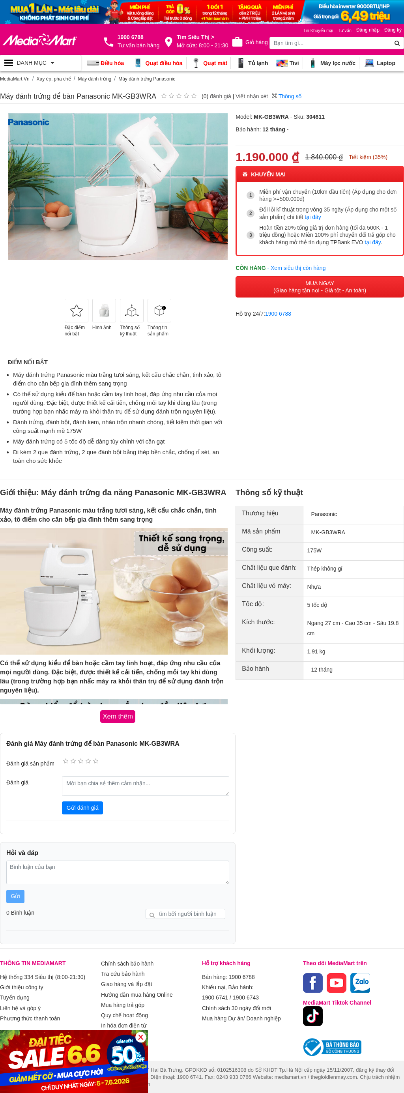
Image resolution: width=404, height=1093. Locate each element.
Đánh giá (17, 782)
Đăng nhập (368, 30)
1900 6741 (215, 995)
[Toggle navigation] (40, 63)
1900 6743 (246, 995)
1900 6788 (278, 312)
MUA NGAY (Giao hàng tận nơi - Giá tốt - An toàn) (319, 285)
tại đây (313, 216)
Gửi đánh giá (83, 807)
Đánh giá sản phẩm (30, 763)
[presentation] (14, 202)
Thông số (286, 96)
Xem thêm (113, 1029)
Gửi (15, 895)
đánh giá (220, 96)
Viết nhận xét (252, 96)
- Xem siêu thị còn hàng (296, 266)
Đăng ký (393, 30)
